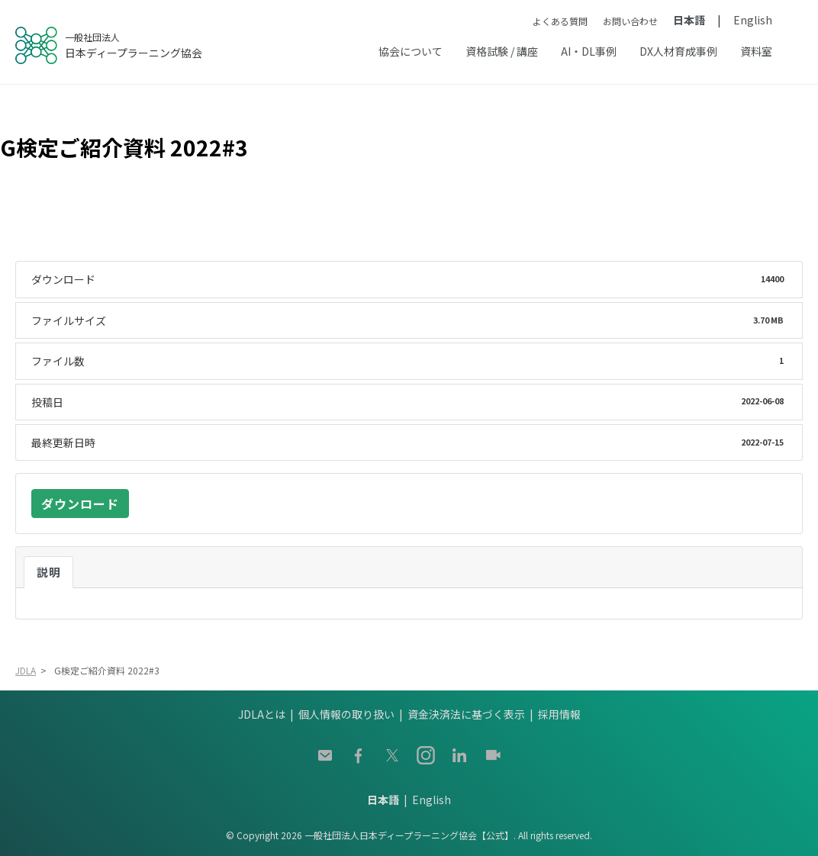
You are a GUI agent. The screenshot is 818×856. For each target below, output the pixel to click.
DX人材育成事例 (678, 51)
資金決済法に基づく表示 (466, 714)
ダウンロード (80, 503)
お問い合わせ (630, 20)
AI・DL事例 (589, 51)
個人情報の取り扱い (346, 714)
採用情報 (559, 714)
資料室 (756, 51)
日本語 (689, 19)
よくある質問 (560, 20)
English (752, 19)
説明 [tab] (48, 572)
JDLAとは (261, 714)
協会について (410, 51)
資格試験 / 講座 (501, 51)
